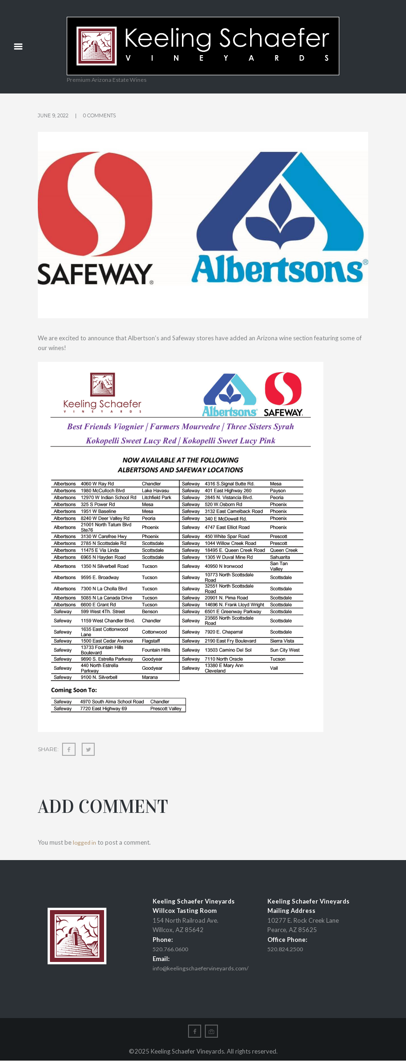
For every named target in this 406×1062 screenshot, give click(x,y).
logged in (85, 843)
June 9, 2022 (54, 115)
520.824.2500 (287, 949)
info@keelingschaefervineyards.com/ (202, 968)
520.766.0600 (173, 949)
